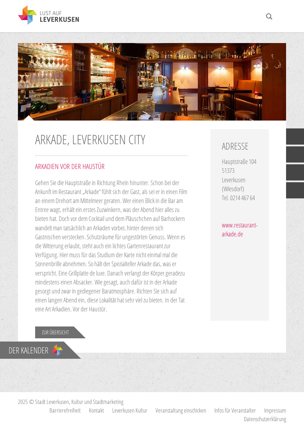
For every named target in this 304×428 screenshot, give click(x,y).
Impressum (275, 410)
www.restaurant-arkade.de (240, 229)
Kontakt (96, 410)
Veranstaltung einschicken (181, 410)
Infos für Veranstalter (235, 410)
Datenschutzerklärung (265, 419)
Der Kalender (36, 350)
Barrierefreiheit (65, 410)
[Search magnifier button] (269, 16)
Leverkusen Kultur (129, 410)
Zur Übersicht (55, 332)
